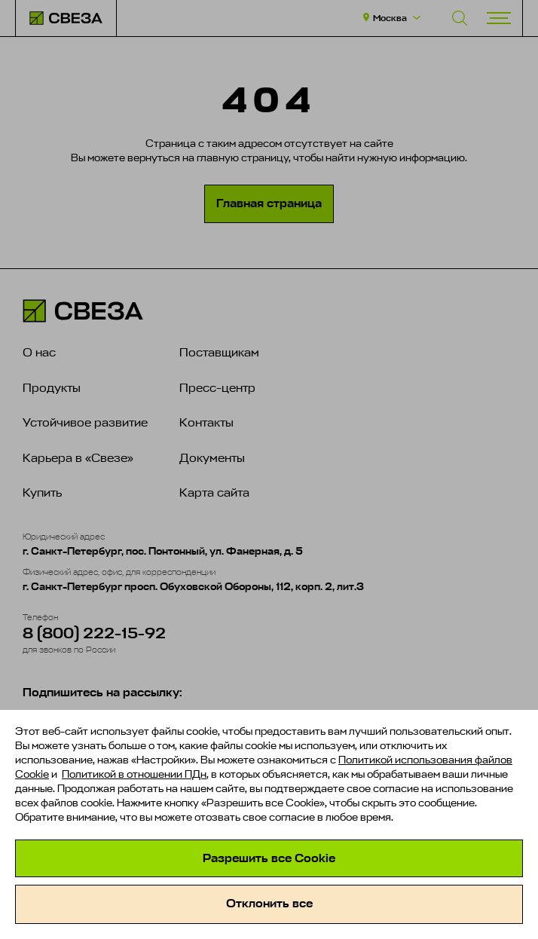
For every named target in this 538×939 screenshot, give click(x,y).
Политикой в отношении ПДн (134, 774)
